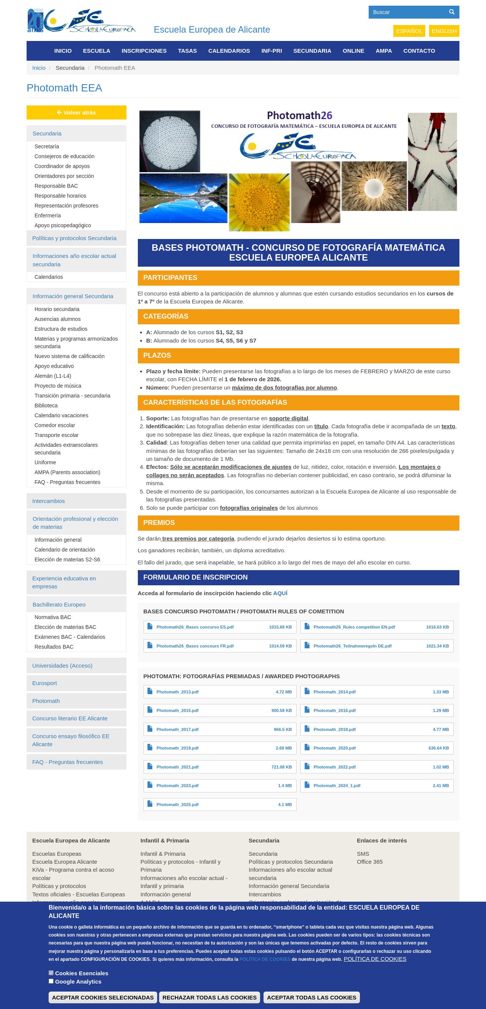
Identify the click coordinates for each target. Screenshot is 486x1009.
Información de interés (60, 910)
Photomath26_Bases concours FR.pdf (195, 646)
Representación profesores (66, 206)
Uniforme (45, 462)
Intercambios (48, 501)
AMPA (384, 50)
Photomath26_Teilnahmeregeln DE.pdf (352, 646)
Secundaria (312, 50)
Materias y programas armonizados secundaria (76, 342)
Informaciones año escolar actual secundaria (74, 260)
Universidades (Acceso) (62, 665)
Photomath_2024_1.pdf (337, 785)
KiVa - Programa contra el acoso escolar (73, 873)
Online (353, 50)
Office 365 (370, 861)
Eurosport (44, 683)
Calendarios (229, 50)
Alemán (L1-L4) (53, 376)
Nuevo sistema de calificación (69, 356)
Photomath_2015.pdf (177, 710)
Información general (58, 540)
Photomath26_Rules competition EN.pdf (354, 627)
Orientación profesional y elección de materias (75, 523)
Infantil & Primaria (162, 853)
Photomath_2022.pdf (335, 767)
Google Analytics (78, 993)
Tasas (187, 50)
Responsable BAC (56, 186)
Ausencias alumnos (57, 319)
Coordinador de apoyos (62, 166)
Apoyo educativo (54, 366)
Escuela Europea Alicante (64, 861)
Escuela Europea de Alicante (212, 29)
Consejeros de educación (65, 156)
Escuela (96, 50)
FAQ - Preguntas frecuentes (68, 482)
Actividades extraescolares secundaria (66, 449)
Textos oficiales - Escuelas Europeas (78, 894)
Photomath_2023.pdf (177, 785)
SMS (363, 853)
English (444, 31)
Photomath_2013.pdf (177, 692)
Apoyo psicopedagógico (63, 225)
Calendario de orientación (65, 550)
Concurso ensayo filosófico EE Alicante (70, 740)
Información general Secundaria (73, 296)
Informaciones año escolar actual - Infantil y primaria (183, 882)
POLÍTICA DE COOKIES (265, 970)
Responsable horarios (60, 196)
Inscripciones (144, 50)
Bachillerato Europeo (59, 604)
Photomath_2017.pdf (177, 729)
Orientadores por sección (64, 176)
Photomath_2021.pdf (177, 767)
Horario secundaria (57, 309)
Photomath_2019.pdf (177, 748)
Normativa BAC (53, 617)
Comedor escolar (55, 425)
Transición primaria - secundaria (72, 396)
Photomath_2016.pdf (335, 710)
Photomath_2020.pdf (335, 748)
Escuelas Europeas (56, 853)
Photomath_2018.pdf (335, 729)
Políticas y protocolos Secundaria (74, 238)
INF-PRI (272, 50)
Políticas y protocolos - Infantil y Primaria (180, 865)
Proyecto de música (58, 386)
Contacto (420, 50)
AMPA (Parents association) (67, 472)
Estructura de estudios (61, 329)
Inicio (63, 50)
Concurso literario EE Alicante (69, 718)
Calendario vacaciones (61, 415)
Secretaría (47, 146)
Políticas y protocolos (59, 886)
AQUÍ (280, 593)
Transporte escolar (57, 435)
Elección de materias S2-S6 (67, 559)
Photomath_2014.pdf (335, 692)
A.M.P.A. (151, 902)
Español (409, 31)
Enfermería (48, 215)
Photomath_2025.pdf (177, 804)
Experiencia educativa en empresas (64, 582)
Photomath (46, 701)
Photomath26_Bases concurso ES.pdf (195, 627)
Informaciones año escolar (65, 902)
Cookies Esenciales (81, 984)
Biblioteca (46, 405)
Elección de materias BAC (65, 627)
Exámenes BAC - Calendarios (70, 637)
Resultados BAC (54, 647)
